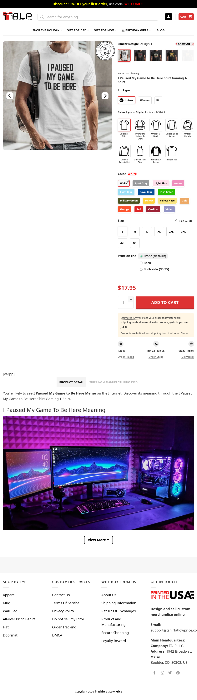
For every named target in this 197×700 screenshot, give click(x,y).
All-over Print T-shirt (19, 619)
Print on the (127, 256)
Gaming (134, 73)
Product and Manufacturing (113, 622)
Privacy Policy (63, 611)
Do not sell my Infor (68, 619)
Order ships (156, 356)
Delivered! (188, 356)
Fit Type (124, 90)
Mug (6, 603)
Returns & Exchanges (118, 611)
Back (145, 263)
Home (121, 73)
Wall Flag (10, 611)
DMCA (57, 635)
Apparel (9, 595)
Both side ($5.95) (154, 269)
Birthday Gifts (136, 30)
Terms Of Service (65, 603)
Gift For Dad (78, 30)
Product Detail (71, 382)
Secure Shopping (115, 632)
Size (155, 221)
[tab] (71, 382)
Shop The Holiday (47, 30)
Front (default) (153, 256)
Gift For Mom (105, 30)
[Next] (105, 95)
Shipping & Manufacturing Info (113, 382)
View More (97, 539)
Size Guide (186, 221)
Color (122, 174)
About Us (108, 595)
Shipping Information (118, 603)
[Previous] (10, 95)
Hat (6, 627)
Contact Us (61, 595)
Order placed (126, 356)
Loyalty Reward (113, 640)
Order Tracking (64, 627)
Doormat (10, 635)
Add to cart (165, 302)
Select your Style (131, 112)
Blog (160, 30)
